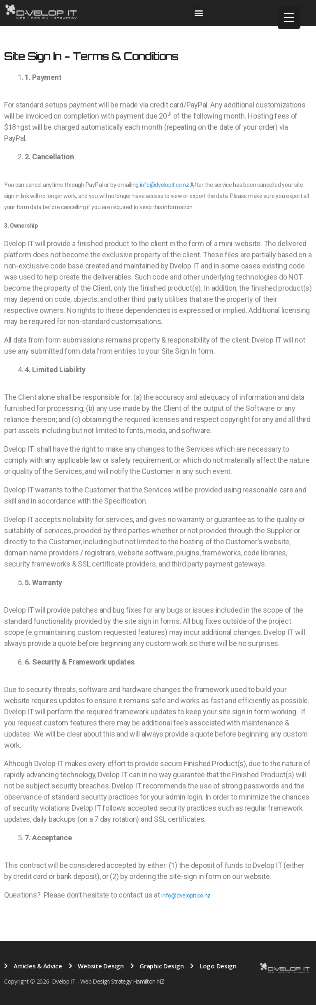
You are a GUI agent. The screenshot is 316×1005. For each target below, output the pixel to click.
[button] (198, 13)
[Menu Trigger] (289, 17)
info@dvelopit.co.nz (164, 185)
